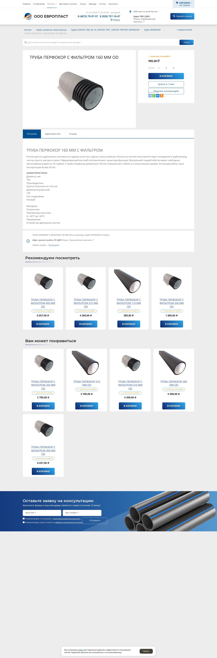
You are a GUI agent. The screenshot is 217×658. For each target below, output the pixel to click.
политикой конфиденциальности (67, 518)
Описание (32, 133)
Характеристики (53, 133)
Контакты (54, 245)
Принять (146, 651)
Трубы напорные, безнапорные (51, 29)
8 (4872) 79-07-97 (88, 16)
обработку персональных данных (68, 522)
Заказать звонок (184, 16)
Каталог (28, 29)
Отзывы (73, 133)
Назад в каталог (185, 29)
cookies (80, 650)
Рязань (116, 20)
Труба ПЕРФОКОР (152, 29)
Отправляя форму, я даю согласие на (53, 522)
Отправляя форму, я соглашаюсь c (52, 519)
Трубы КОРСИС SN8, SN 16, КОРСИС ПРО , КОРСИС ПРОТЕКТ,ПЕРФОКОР (105, 29)
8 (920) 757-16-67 (110, 16)
